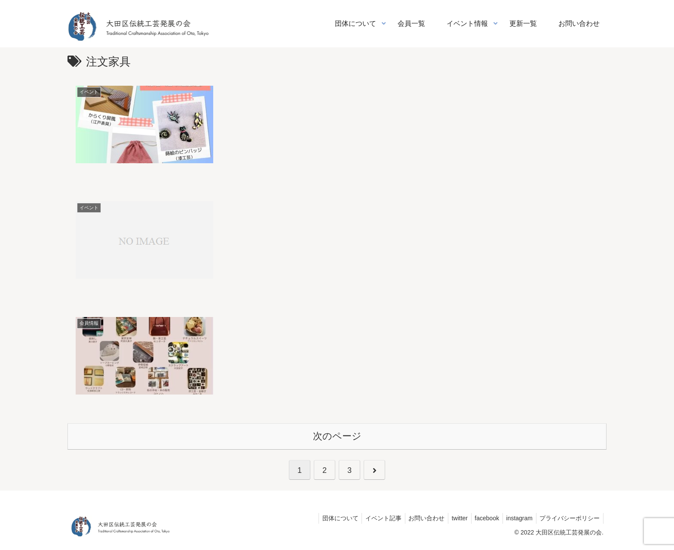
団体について (327, 517)
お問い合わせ (417, 517)
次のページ (337, 436)
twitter (452, 517)
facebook (482, 517)
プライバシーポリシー (569, 517)
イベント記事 (372, 517)
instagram (516, 517)
